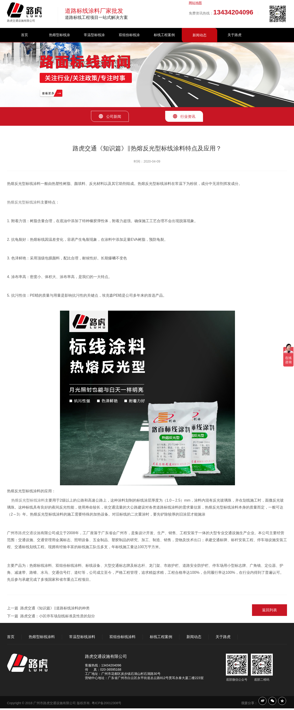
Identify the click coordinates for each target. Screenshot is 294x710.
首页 (24, 35)
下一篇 (51, 616)
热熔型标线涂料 (59, 42)
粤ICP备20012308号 (107, 703)
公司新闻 (110, 116)
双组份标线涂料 (129, 42)
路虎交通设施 (29, 533)
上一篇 (48, 608)
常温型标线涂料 (94, 42)
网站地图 (195, 2)
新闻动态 (199, 35)
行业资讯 (184, 116)
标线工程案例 (164, 35)
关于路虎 (235, 35)
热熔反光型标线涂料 (24, 202)
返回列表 (269, 610)
